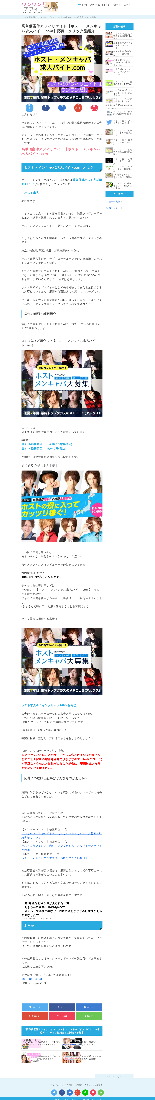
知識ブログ (112, 207)
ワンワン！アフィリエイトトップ (94, 4)
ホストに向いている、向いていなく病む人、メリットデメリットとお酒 (61, 845)
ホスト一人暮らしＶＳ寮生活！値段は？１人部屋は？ (54, 855)
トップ (23, 17)
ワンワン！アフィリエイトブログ (66, 1082)
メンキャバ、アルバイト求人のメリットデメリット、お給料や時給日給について (61, 833)
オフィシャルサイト (122, 4)
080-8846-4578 (31, 976)
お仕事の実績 (113, 201)
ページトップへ (114, 1074)
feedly (89, 1013)
